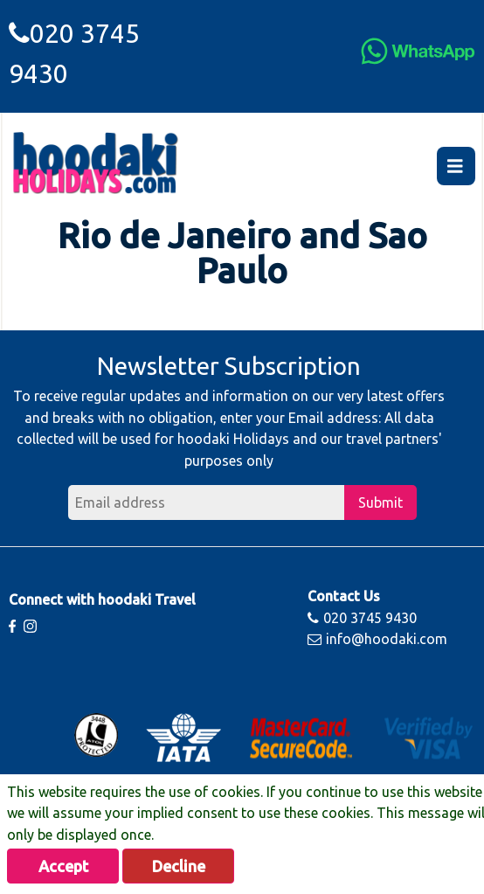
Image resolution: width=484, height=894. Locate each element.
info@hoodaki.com (377, 639)
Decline (178, 866)
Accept (63, 866)
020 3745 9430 (362, 618)
